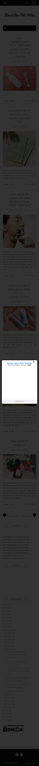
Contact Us (20, 401)
